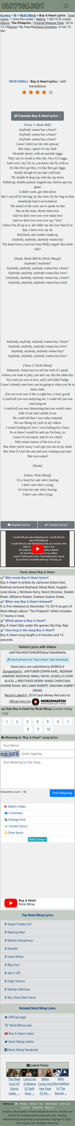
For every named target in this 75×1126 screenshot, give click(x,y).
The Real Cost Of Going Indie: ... (14, 1083)
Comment (14, 813)
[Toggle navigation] (66, 6)
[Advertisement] (37, 55)
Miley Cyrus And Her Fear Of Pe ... (45, 1083)
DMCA (33, 1103)
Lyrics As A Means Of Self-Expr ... (30, 1083)
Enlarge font (15, 820)
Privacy (23, 1103)
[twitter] (16, 1103)
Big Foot (12, 965)
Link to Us (65, 1103)
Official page (15, 1017)
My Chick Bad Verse (20, 997)
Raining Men (15, 932)
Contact (25, 1107)
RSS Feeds (51, 1103)
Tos (41, 1103)
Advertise (37, 1107)
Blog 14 (49, 1107)
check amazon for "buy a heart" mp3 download (37, 659)
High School (15, 981)
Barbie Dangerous (19, 940)
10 (48, 729)
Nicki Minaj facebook (21, 1050)
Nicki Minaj (28, 15)
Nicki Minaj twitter (19, 1042)
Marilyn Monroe (17, 989)
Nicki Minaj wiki (18, 1025)
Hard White (14, 957)
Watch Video (15, 806)
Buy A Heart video (19, 1033)
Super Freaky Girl (18, 924)
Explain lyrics (19, 525)
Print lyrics (14, 833)
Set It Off (12, 973)
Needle (11, 949)
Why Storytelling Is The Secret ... (61, 1083)
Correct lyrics (56, 525)
